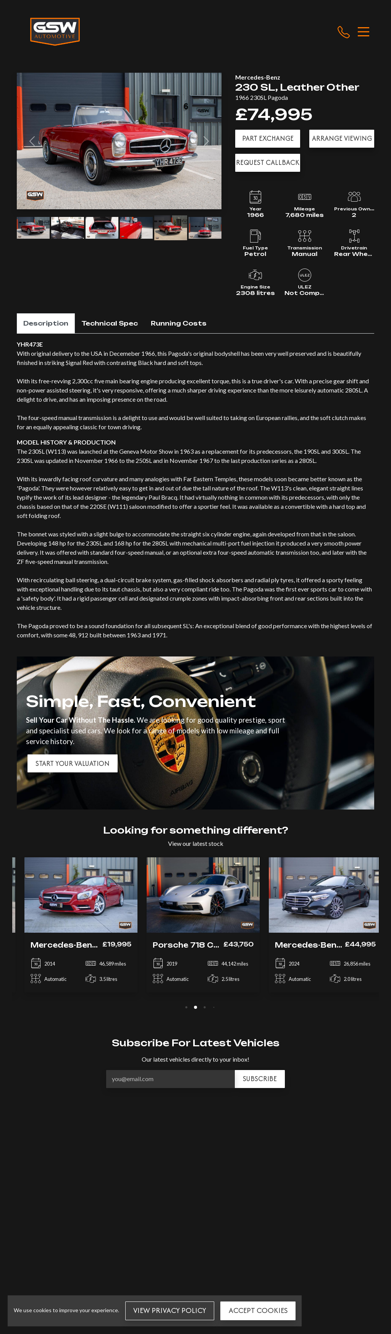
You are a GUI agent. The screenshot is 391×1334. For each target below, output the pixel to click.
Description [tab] (45, 323)
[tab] (186, 1007)
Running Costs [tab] (179, 323)
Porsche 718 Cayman (190, 945)
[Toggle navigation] (363, 31)
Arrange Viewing (342, 138)
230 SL (255, 87)
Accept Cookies (258, 1310)
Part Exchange (268, 138)
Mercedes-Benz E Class (318, 945)
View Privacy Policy (169, 1310)
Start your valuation (73, 763)
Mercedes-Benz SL (63, 945)
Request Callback (267, 162)
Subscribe (260, 1078)
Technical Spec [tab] (109, 323)
